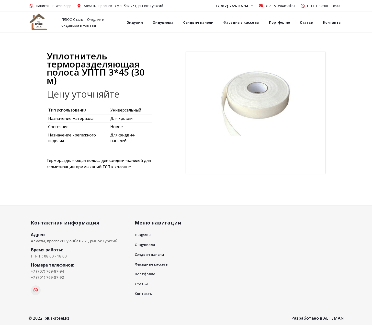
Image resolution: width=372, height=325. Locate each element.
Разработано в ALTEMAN (317, 318)
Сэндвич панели (198, 22)
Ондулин (134, 22)
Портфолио (279, 22)
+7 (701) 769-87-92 (47, 277)
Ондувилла (163, 22)
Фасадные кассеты (241, 22)
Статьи (306, 22)
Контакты (332, 22)
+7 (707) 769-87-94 (233, 6)
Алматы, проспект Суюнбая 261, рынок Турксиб (74, 240)
